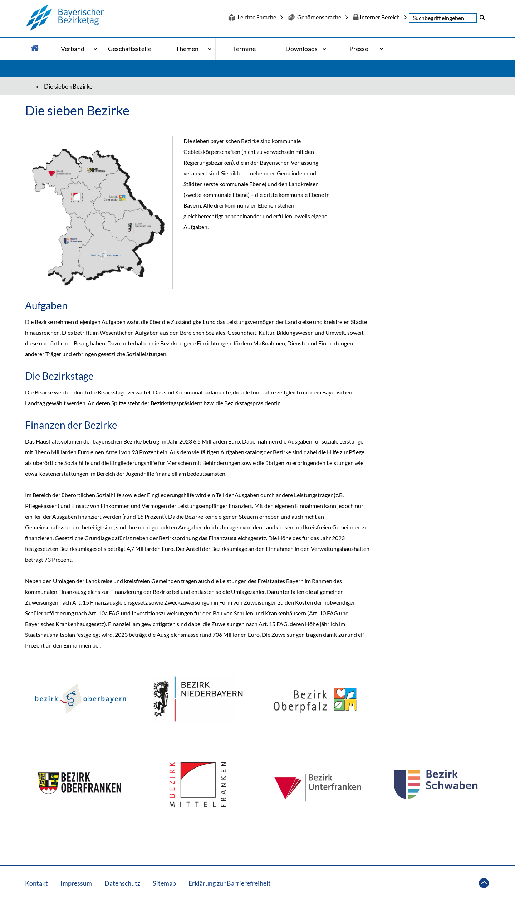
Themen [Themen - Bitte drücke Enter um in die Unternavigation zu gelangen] (187, 49)
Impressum (76, 883)
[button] (482, 17)
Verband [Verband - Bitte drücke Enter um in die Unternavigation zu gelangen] (72, 49)
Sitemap (164, 883)
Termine (244, 49)
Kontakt (36, 883)
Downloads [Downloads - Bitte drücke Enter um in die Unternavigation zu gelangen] (301, 49)
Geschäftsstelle (129, 49)
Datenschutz (122, 883)
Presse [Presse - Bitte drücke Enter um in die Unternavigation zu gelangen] (358, 49)
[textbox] (443, 18)
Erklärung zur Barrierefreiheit (229, 883)
